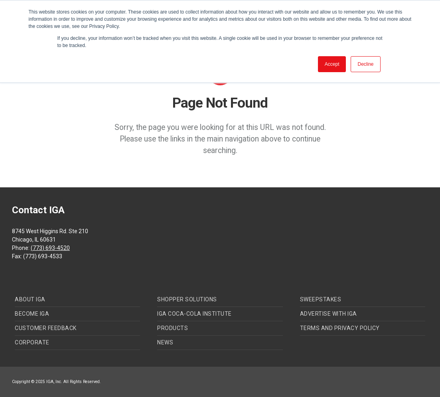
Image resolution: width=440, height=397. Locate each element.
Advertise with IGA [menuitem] (328, 314)
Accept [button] (332, 64)
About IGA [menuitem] (30, 299)
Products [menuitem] (172, 328)
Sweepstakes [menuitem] (320, 299)
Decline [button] (365, 64)
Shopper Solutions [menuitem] (187, 299)
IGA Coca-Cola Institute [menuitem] (194, 314)
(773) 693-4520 (50, 248)
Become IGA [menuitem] (32, 314)
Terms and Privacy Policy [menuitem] (340, 328)
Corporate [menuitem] (32, 342)
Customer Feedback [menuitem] (46, 328)
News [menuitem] (165, 342)
